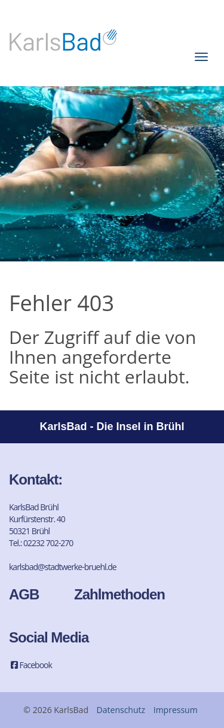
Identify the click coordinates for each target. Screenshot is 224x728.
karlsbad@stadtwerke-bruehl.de (62, 566)
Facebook (30, 665)
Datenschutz (121, 709)
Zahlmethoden (119, 594)
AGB (24, 594)
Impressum (176, 709)
